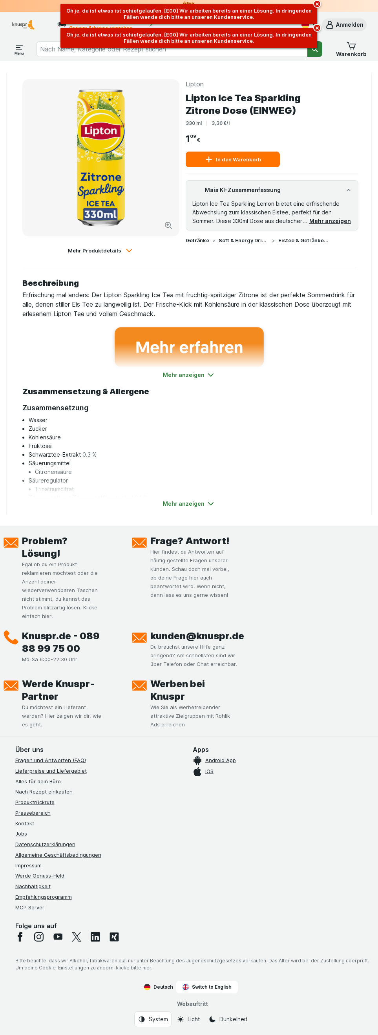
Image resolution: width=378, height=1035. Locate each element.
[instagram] (39, 937)
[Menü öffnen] (19, 49)
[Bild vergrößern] (168, 225)
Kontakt (24, 823)
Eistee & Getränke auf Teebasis (303, 240)
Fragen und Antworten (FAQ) (50, 760)
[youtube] (57, 937)
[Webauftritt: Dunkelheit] (228, 1019)
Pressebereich (33, 813)
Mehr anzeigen (330, 221)
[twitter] (76, 937)
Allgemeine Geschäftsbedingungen (58, 855)
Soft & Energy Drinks (244, 240)
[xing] (114, 937)
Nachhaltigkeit (33, 886)
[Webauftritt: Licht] (188, 1019)
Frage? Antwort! (190, 541)
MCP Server (29, 907)
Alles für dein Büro (38, 781)
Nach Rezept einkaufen (44, 791)
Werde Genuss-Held (39, 875)
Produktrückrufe (35, 802)
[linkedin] (95, 937)
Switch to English (207, 987)
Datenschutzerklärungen (45, 844)
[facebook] (20, 937)
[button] (344, 24)
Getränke (197, 240)
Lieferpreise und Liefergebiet (51, 771)
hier (146, 968)
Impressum (28, 865)
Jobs (21, 833)
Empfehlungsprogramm (43, 897)
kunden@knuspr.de (197, 636)
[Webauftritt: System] (153, 1019)
